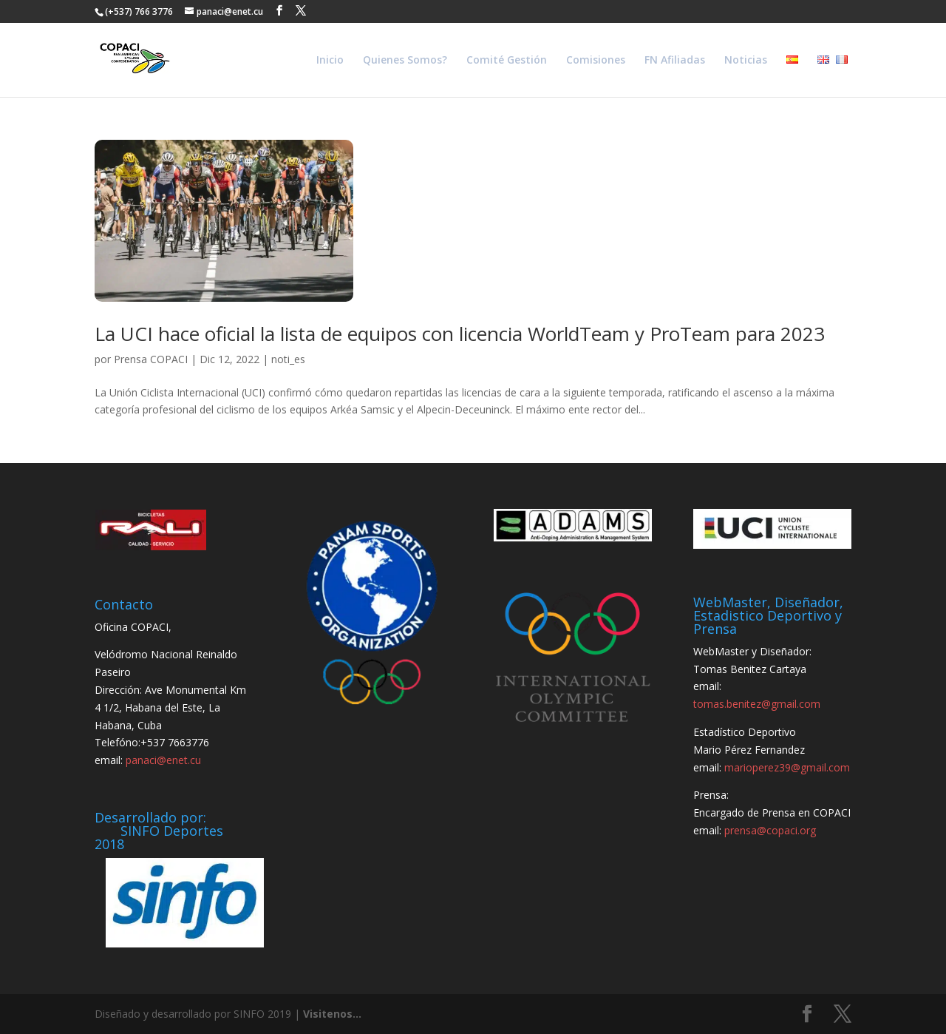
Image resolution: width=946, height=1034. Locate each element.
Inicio (330, 61)
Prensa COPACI (151, 359)
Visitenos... (332, 1014)
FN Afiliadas (674, 61)
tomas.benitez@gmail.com (756, 704)
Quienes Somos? (405, 61)
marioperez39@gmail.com (787, 767)
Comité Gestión (506, 61)
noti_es (288, 359)
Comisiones (595, 61)
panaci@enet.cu (163, 760)
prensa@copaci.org (770, 830)
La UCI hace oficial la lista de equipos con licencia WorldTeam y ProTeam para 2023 (460, 333)
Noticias (745, 61)
